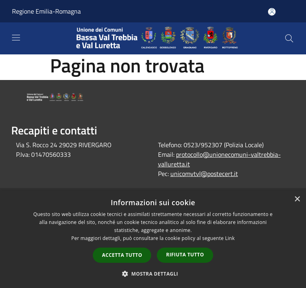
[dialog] (153, 239)
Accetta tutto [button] (122, 255)
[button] (153, 273)
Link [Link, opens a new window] (230, 238)
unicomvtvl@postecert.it (204, 173)
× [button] (297, 199)
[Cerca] (289, 38)
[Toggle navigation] (16, 37)
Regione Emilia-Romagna (46, 11)
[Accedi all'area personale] (272, 12)
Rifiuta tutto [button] (185, 254)
